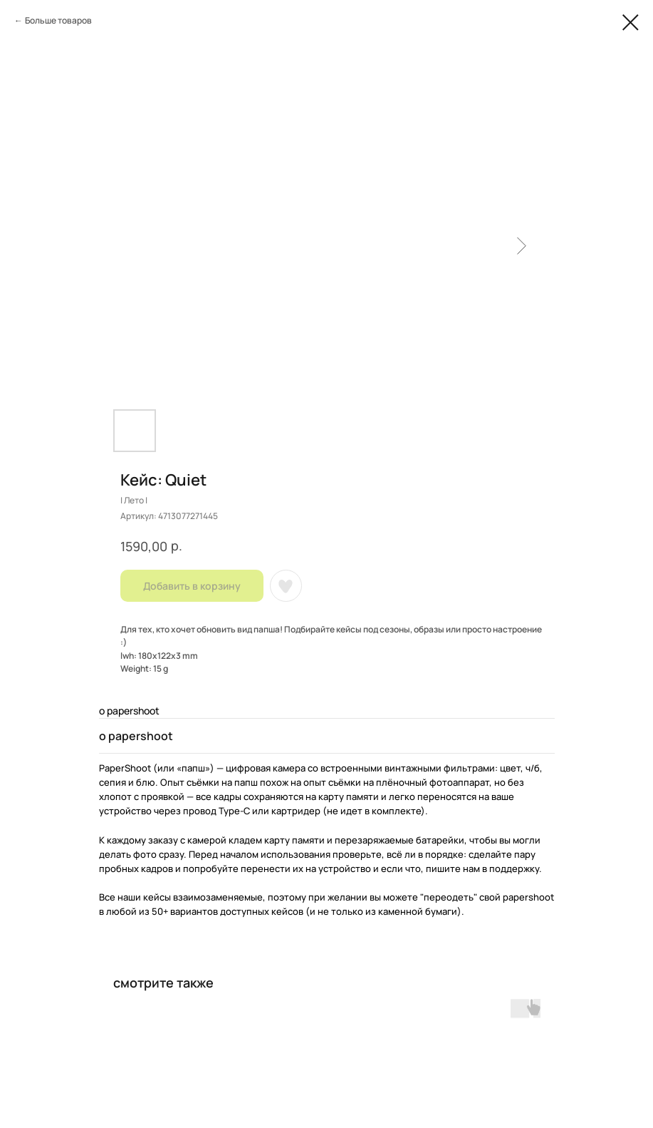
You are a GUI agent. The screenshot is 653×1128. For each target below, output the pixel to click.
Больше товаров (58, 20)
